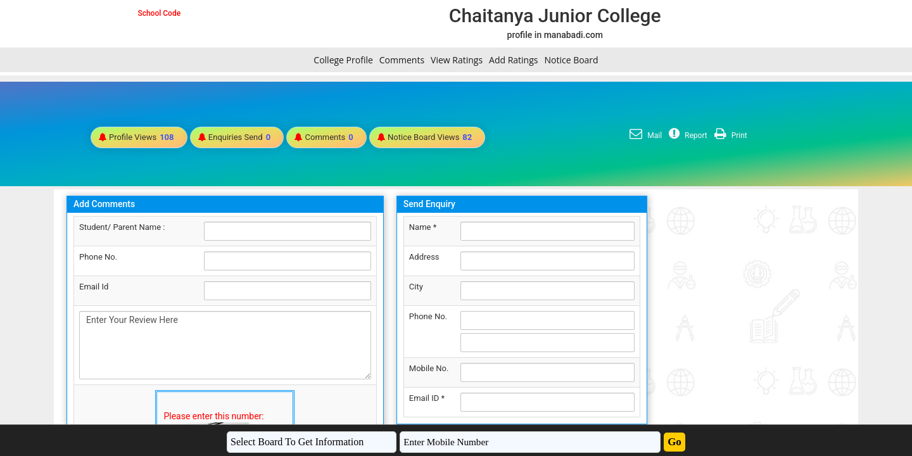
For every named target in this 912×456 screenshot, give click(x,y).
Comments (401, 60)
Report (686, 135)
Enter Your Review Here (225, 345)
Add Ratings (513, 60)
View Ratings (457, 60)
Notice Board (571, 60)
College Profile (343, 60)
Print (729, 135)
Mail (644, 135)
